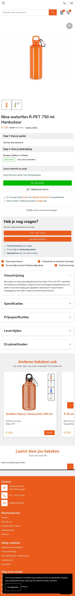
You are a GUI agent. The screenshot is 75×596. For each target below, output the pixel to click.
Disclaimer (5, 564)
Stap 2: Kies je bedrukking (17, 149)
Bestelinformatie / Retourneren (15, 555)
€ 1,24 (9, 432)
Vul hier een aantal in (13, 142)
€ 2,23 (67, 432)
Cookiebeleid (7, 560)
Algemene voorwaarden (12, 547)
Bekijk (49, 432)
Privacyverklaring (8, 551)
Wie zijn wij (6, 521)
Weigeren (24, 587)
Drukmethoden (7, 530)
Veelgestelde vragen (10, 526)
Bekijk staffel (31, 127)
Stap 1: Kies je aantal (14, 136)
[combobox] (25, 12)
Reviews (5, 534)
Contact (4, 517)
